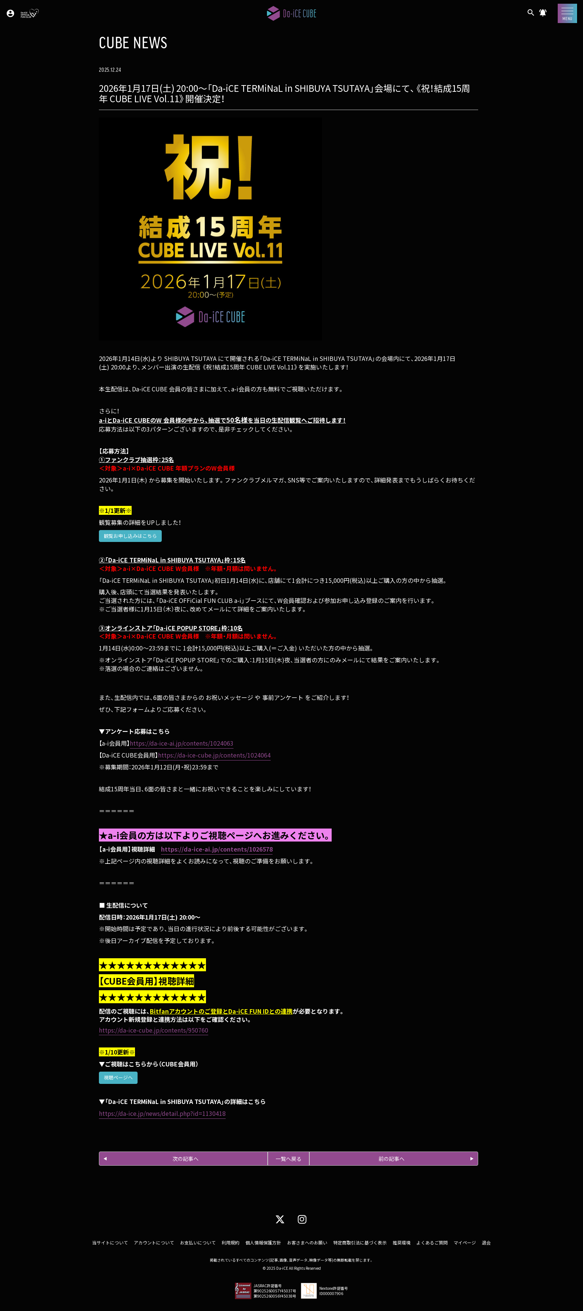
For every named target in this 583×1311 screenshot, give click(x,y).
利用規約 (230, 1242)
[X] (280, 1219)
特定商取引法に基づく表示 (360, 1242)
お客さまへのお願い (307, 1242)
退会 (486, 1242)
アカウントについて (154, 1242)
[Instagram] (302, 1219)
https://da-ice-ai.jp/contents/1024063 (181, 743)
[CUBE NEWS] (542, 15)
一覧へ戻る (289, 1158)
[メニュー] (567, 13)
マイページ (465, 1242)
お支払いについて (198, 1242)
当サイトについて (110, 1242)
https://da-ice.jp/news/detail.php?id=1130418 (162, 1113)
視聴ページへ (118, 1077)
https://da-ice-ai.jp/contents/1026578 (217, 849)
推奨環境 (401, 1242)
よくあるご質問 (432, 1242)
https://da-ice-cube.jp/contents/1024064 (214, 754)
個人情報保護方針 (263, 1242)
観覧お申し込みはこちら (130, 535)
